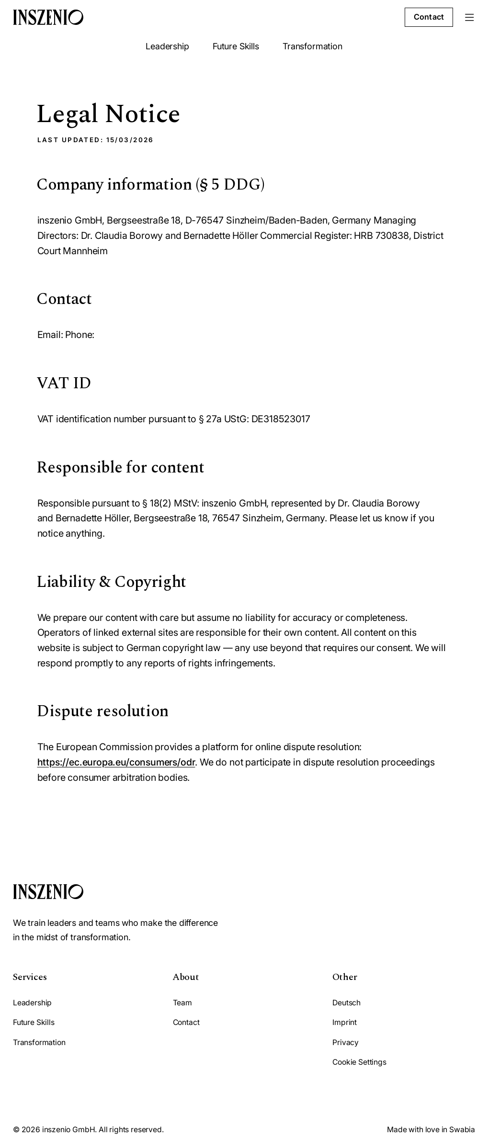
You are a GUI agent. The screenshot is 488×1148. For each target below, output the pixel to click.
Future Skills (236, 46)
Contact (429, 17)
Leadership (167, 46)
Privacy (345, 1042)
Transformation (312, 46)
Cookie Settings (359, 1062)
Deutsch (346, 1002)
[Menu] (469, 17)
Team (182, 1002)
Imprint (344, 1022)
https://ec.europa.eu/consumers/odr (116, 762)
